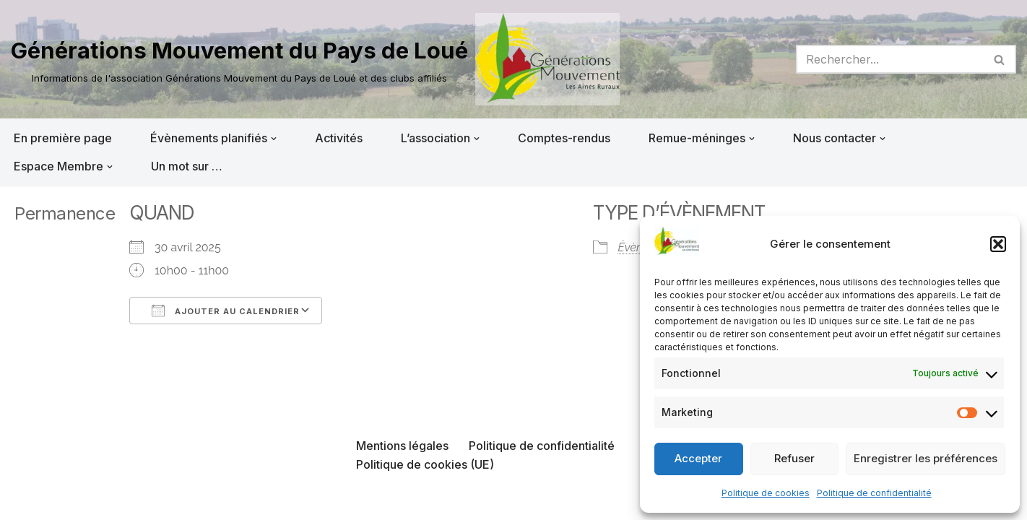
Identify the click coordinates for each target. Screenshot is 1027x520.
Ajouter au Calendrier (226, 310)
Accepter (698, 458)
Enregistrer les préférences (925, 458)
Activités (339, 138)
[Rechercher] (890, 59)
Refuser (794, 458)
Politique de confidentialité (874, 493)
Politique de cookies (766, 493)
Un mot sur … (186, 166)
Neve (25, 501)
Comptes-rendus (564, 138)
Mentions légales (402, 445)
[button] (998, 244)
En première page (63, 138)
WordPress (156, 501)
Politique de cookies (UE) (425, 464)
